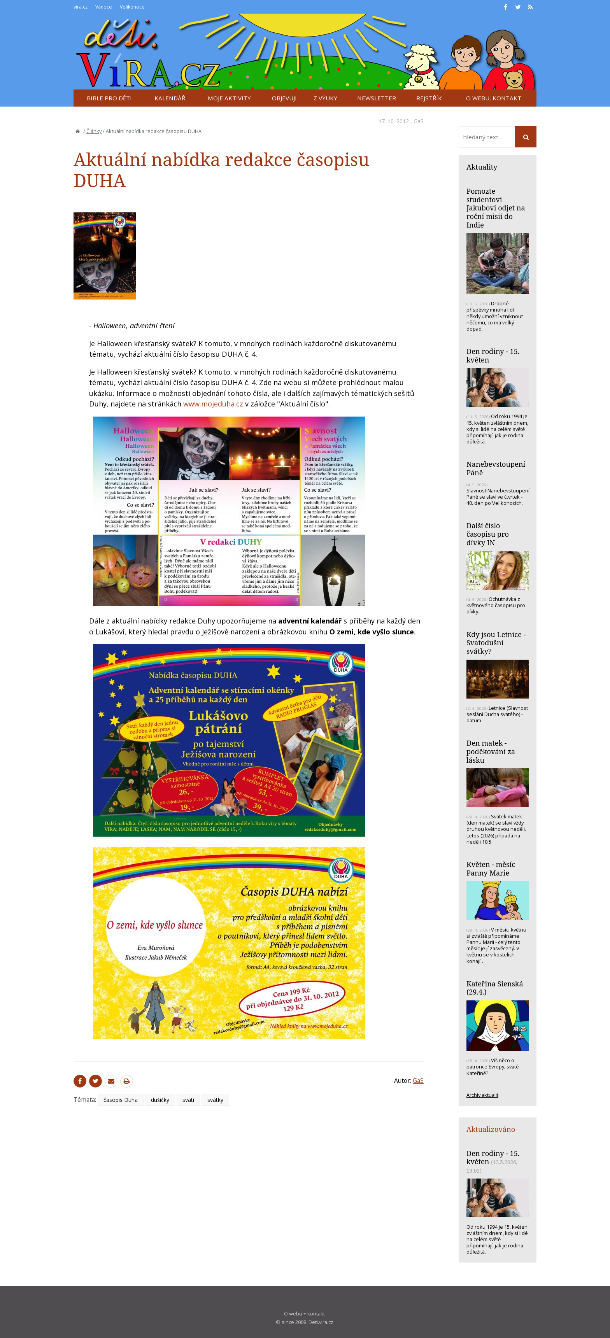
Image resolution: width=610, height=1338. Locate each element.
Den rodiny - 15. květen (492, 355)
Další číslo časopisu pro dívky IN (487, 534)
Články (94, 131)
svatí (188, 1099)
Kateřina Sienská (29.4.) (494, 988)
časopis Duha (120, 1099)
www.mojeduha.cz (213, 403)
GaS (419, 121)
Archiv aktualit (482, 1094)
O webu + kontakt (304, 1313)
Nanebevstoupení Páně (495, 468)
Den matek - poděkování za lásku (490, 751)
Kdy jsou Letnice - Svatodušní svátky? (496, 643)
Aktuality (481, 167)
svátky (215, 1099)
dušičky (160, 1099)
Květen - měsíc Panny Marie (490, 868)
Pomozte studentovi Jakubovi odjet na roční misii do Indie (495, 207)
